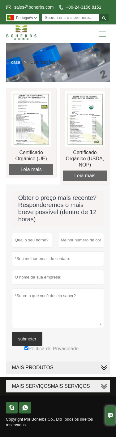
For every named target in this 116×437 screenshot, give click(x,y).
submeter (27, 338)
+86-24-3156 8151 (83, 7)
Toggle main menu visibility (103, 31)
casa (15, 62)
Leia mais (30, 169)
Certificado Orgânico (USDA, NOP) (85, 158)
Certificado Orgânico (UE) (31, 155)
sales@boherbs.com (34, 7)
